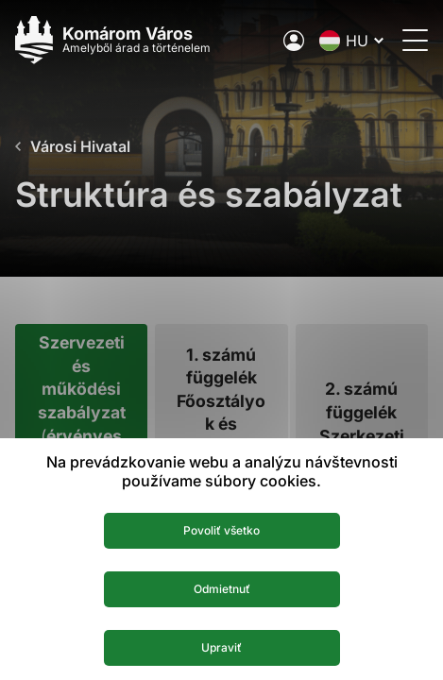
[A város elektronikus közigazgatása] (293, 40)
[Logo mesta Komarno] (113, 40)
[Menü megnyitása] (415, 40)
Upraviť (221, 647)
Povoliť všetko (221, 530)
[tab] (81, 424)
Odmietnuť (222, 589)
